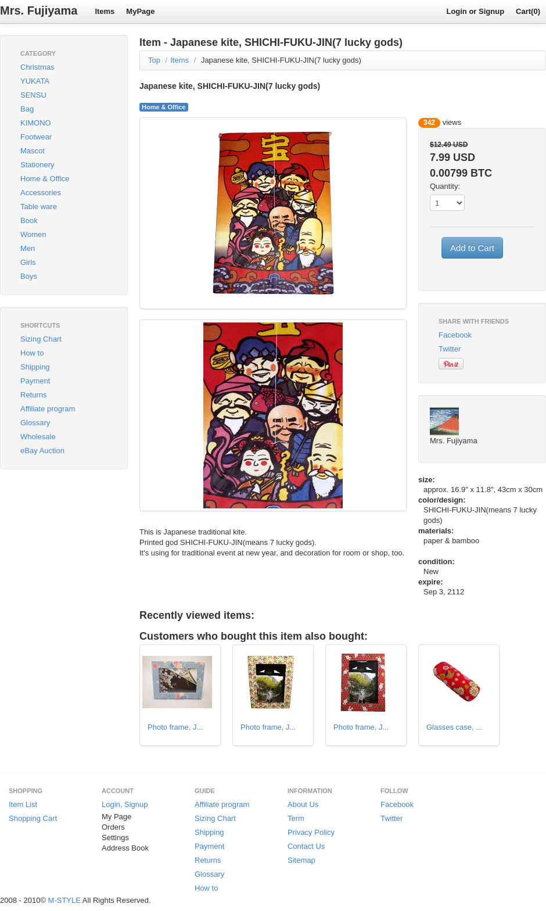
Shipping (35, 367)
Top (154, 60)
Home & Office (44, 178)
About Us (303, 804)
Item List (23, 804)
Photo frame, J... (175, 727)
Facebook (455, 335)
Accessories (40, 192)
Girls (28, 262)
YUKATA (34, 81)
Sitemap (301, 860)
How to (32, 353)
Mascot (32, 150)
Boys (28, 276)
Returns (33, 394)
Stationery (37, 164)
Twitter (450, 349)
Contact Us (306, 846)
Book (29, 220)
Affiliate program (47, 408)
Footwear (36, 136)
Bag (27, 109)
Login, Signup (125, 804)
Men (27, 248)
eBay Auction (42, 450)
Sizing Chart (41, 339)
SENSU (33, 95)
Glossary (35, 422)
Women (33, 234)
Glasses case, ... (454, 727)
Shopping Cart (33, 818)
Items (104, 11)
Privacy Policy (311, 832)
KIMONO (35, 123)
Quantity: (445, 186)
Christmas (37, 67)
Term (296, 818)
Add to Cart (472, 248)
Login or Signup (475, 11)
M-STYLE (64, 900)
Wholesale (38, 436)
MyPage (140, 11)
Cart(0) (528, 11)
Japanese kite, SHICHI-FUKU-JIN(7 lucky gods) (281, 60)
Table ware (38, 206)
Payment (35, 380)
